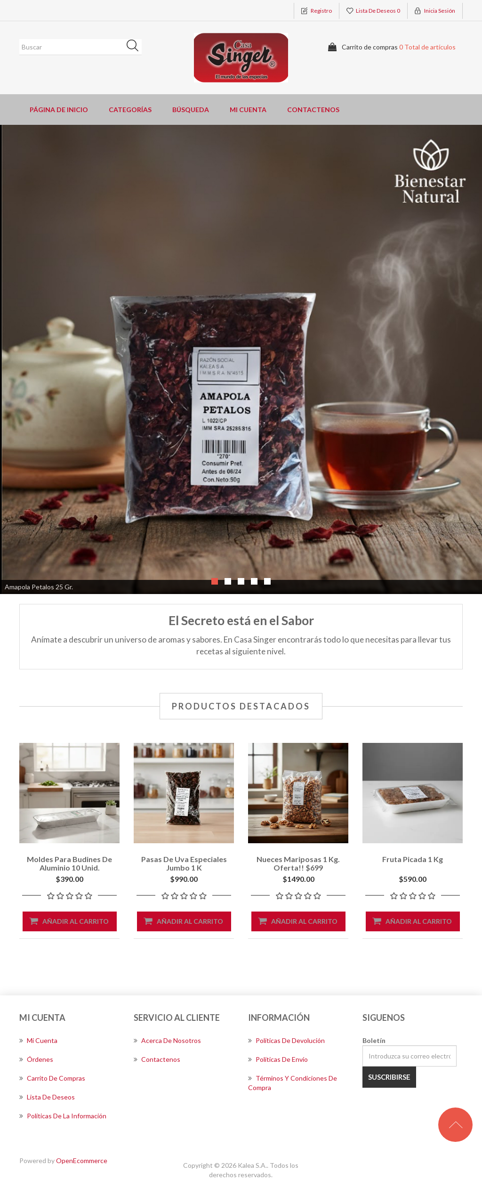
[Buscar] (80, 47)
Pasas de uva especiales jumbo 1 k (184, 863)
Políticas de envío (278, 1059)
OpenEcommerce (81, 1160)
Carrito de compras (52, 1078)
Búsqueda (135, 47)
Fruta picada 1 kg (412, 859)
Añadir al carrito (75, 921)
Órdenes (36, 1059)
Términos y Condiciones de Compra (292, 1082)
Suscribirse (389, 1077)
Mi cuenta (248, 110)
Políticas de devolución (286, 1040)
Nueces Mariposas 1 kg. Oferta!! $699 (298, 863)
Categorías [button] (130, 110)
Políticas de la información (62, 1116)
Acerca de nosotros (167, 1040)
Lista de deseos (47, 1097)
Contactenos (313, 110)
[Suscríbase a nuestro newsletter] (409, 1056)
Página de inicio (59, 110)
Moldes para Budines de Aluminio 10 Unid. (69, 863)
